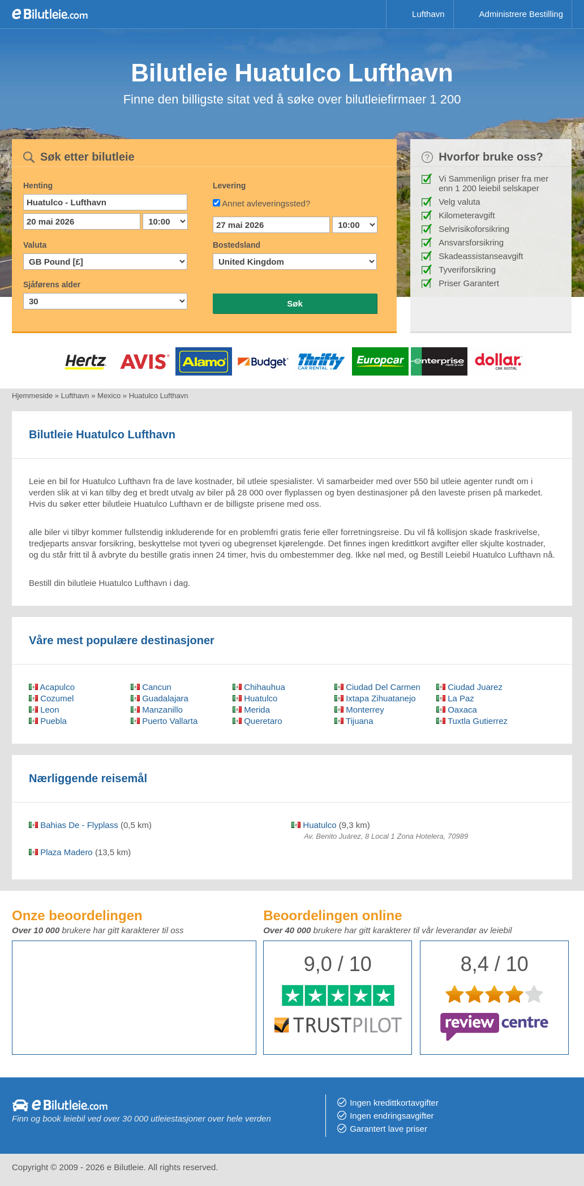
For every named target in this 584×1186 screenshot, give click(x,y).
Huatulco (255, 698)
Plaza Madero (61, 852)
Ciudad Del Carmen (377, 687)
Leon (44, 709)
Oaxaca (456, 709)
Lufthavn (428, 14)
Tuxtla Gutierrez (472, 721)
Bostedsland (236, 244)
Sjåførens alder (51, 284)
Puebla (48, 721)
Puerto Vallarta (164, 721)
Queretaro (257, 721)
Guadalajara (159, 698)
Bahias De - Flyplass (73, 825)
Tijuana (353, 721)
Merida (251, 709)
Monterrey (359, 709)
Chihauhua (259, 687)
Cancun (151, 687)
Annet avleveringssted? (266, 203)
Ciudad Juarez (469, 687)
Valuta (34, 244)
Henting (38, 185)
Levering (229, 185)
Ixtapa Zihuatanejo (375, 698)
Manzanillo (157, 709)
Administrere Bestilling (521, 14)
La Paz (455, 698)
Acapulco (52, 687)
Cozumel (51, 698)
